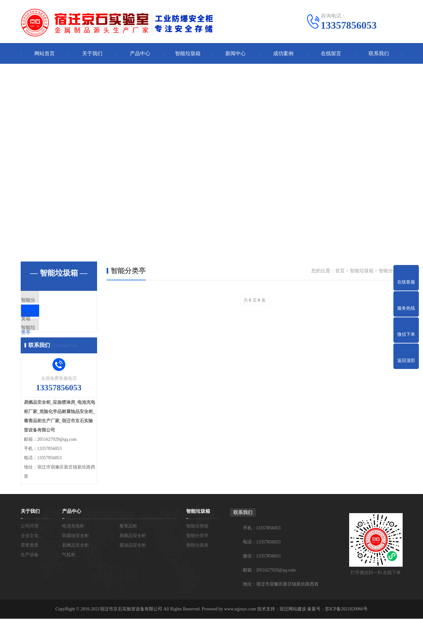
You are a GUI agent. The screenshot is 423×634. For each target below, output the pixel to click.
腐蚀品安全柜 (132, 560)
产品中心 (140, 53)
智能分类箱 (48, 300)
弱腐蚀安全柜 (75, 551)
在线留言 (331, 53)
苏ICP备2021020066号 (346, 624)
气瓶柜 (68, 570)
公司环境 (30, 541)
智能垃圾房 (48, 338)
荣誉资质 (30, 560)
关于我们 (92, 53)
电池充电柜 (73, 541)
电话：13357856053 (262, 557)
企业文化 (30, 551)
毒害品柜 (128, 541)
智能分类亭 (48, 319)
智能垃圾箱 (188, 53)
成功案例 (283, 53)
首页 (340, 270)
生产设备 (30, 570)
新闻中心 (235, 53)
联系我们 (379, 53)
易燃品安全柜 (132, 551)
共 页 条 (254, 300)
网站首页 (44, 53)
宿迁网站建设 (292, 624)
